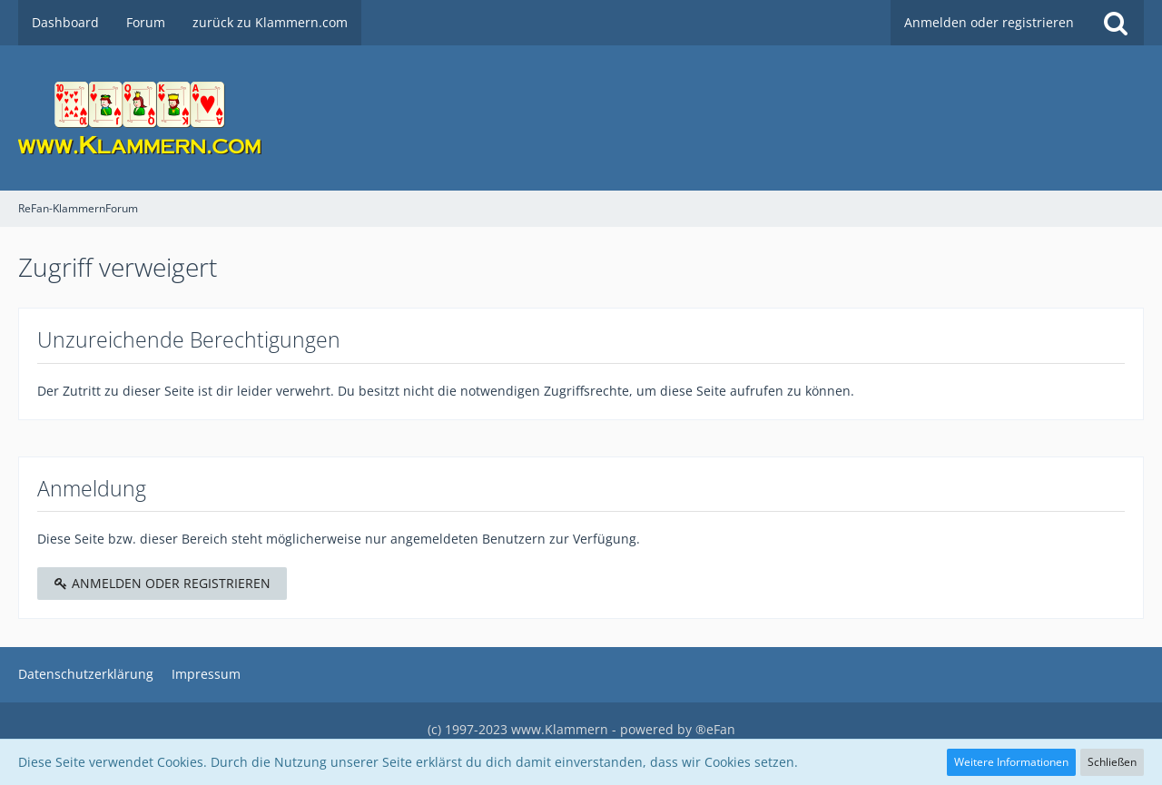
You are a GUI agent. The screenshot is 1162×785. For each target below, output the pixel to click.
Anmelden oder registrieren (989, 22)
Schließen (1112, 762)
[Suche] (1116, 22)
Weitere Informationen (1011, 762)
